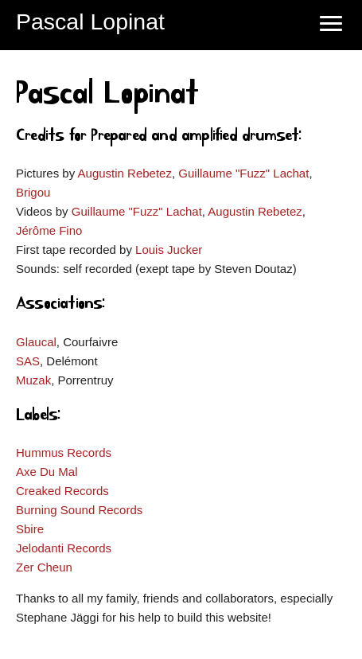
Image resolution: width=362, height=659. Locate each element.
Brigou (33, 192)
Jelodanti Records (63, 548)
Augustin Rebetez (125, 173)
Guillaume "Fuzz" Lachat (243, 173)
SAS (28, 361)
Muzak (33, 380)
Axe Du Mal (47, 471)
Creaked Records (62, 490)
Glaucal (36, 342)
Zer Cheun (44, 567)
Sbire (30, 529)
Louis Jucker (168, 249)
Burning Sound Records (79, 510)
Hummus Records (63, 452)
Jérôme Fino (49, 230)
